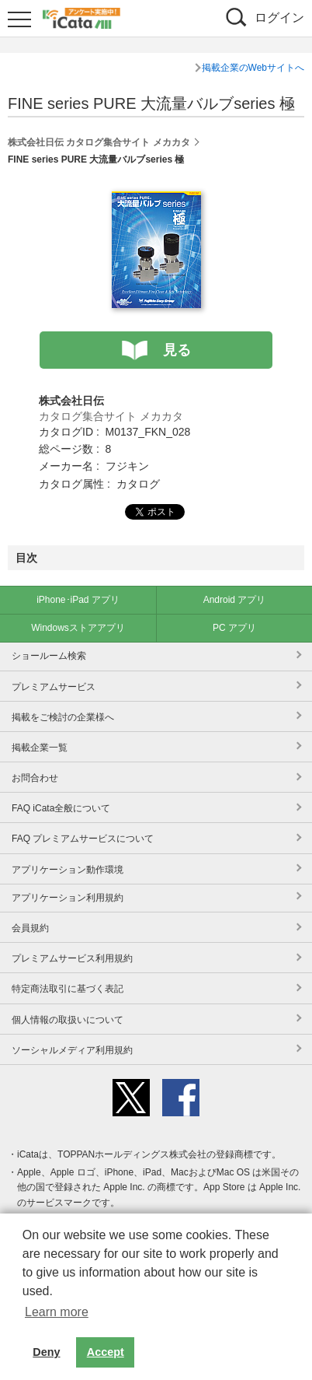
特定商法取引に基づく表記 (67, 988)
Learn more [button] (56, 1312)
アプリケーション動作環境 (67, 869)
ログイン (279, 17)
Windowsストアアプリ (78, 627)
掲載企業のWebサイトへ (253, 67)
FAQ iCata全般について (61, 808)
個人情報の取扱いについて (67, 1019)
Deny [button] (46, 1352)
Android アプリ (234, 599)
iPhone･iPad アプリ (78, 599)
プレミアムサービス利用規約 (72, 958)
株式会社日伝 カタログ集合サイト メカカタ (99, 142)
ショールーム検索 (49, 655)
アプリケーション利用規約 (67, 897)
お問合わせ (35, 777)
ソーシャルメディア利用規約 (72, 1050)
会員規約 (30, 928)
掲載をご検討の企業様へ (63, 717)
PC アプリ (234, 627)
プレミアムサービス (53, 686)
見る (177, 350)
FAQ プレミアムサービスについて (83, 838)
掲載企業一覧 (40, 747)
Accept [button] (105, 1352)
